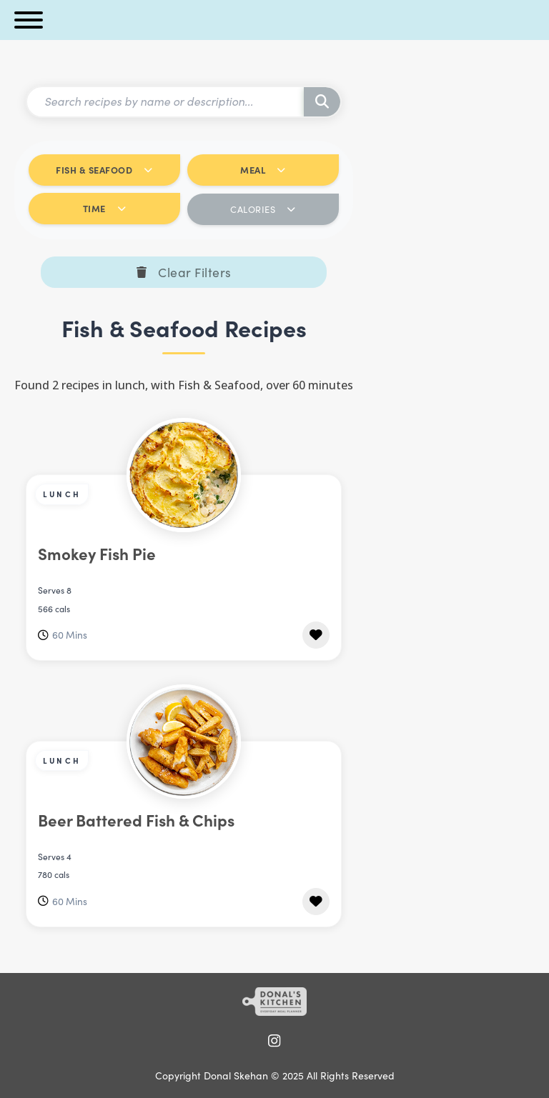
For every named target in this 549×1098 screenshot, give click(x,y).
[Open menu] (28, 20)
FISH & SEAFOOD (104, 170)
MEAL (263, 170)
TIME (105, 208)
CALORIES (263, 209)
